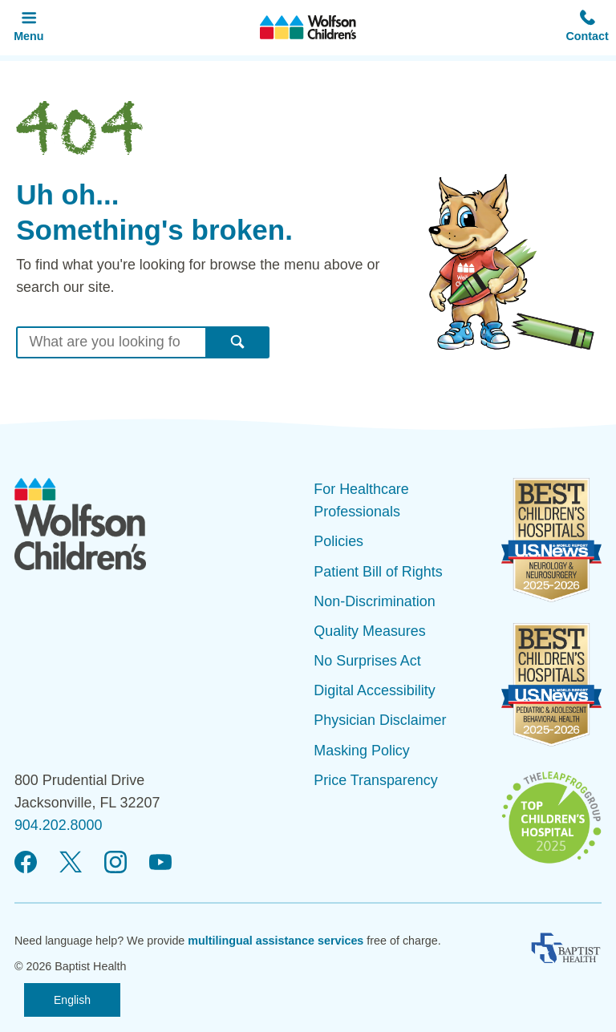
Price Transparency (375, 780)
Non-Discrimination (374, 601)
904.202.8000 (58, 825)
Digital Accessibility (374, 690)
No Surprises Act (367, 661)
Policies (338, 541)
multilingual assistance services (275, 940)
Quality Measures (369, 631)
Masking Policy (361, 751)
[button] (587, 27)
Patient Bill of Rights (378, 572)
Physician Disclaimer (380, 720)
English (72, 1000)
